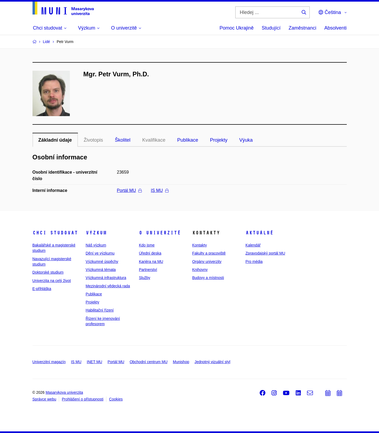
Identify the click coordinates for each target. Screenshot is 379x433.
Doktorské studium (48, 272)
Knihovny (200, 269)
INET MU (94, 362)
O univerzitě (160, 233)
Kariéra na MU (151, 261)
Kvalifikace (153, 140)
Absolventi (335, 28)
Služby (144, 277)
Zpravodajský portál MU (265, 253)
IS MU (159, 190)
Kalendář (253, 245)
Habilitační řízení (100, 310)
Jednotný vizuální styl (212, 362)
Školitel (123, 140)
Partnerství (148, 269)
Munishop (181, 362)
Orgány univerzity (206, 261)
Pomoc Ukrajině (236, 28)
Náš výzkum (96, 245)
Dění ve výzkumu (100, 253)
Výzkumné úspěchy (102, 261)
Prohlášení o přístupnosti (82, 399)
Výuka (246, 140)
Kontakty (199, 245)
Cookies (116, 399)
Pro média (254, 261)
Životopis (93, 140)
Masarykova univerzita (64, 392)
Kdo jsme (146, 245)
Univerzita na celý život (52, 280)
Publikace (187, 140)
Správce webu (44, 399)
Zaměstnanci (302, 28)
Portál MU (129, 190)
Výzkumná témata (101, 269)
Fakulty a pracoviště (209, 253)
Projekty (219, 140)
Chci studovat (55, 233)
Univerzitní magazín (49, 362)
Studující (271, 28)
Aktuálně (259, 233)
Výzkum (96, 233)
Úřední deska (150, 253)
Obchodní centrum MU (149, 362)
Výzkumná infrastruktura (106, 277)
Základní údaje (55, 140)
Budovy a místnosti (208, 277)
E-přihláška (42, 289)
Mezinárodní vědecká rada (108, 286)
